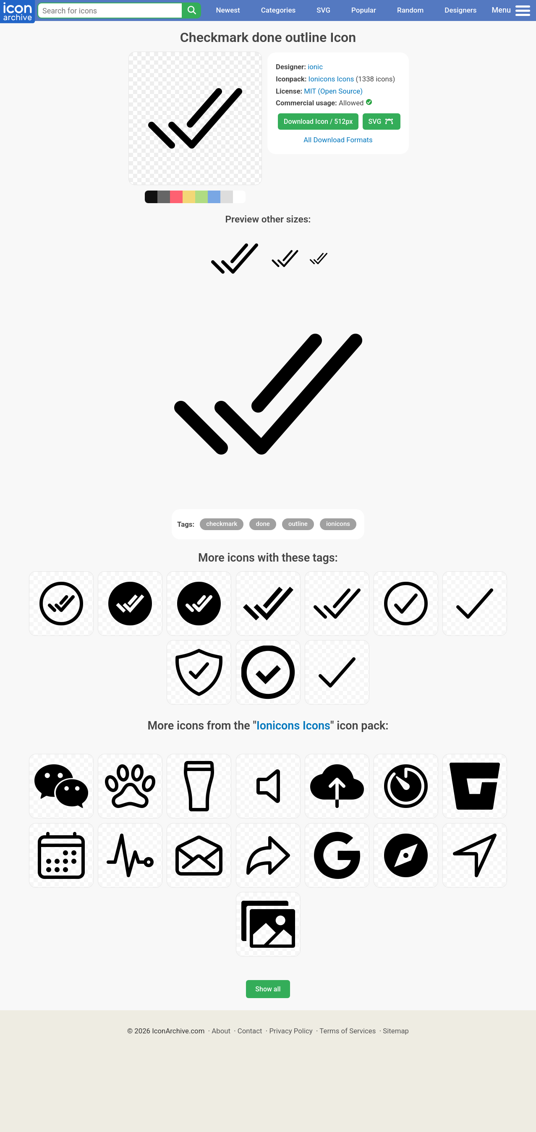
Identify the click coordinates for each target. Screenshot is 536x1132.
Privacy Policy (290, 1031)
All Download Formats (338, 140)
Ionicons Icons (331, 79)
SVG (323, 10)
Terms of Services (347, 1031)
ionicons (338, 524)
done (262, 524)
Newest (228, 10)
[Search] (191, 10)
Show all (267, 989)
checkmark (221, 524)
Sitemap (396, 1031)
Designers (460, 10)
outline (298, 524)
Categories (278, 10)
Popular (363, 10)
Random (410, 10)
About (221, 1031)
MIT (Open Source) (333, 91)
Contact (250, 1031)
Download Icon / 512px (318, 121)
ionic (315, 67)
